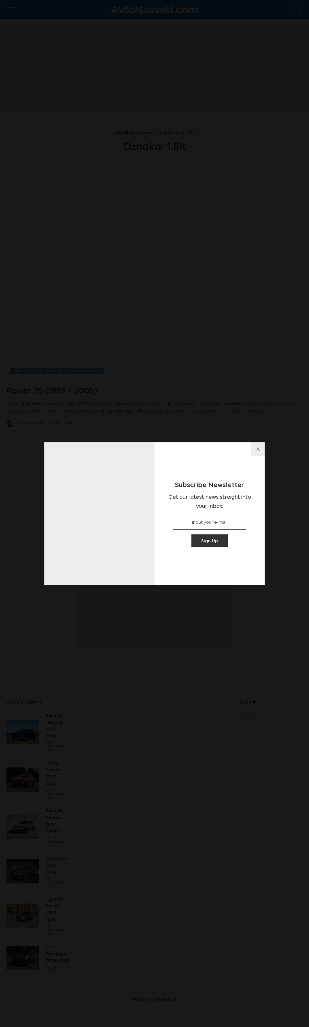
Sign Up (209, 540)
